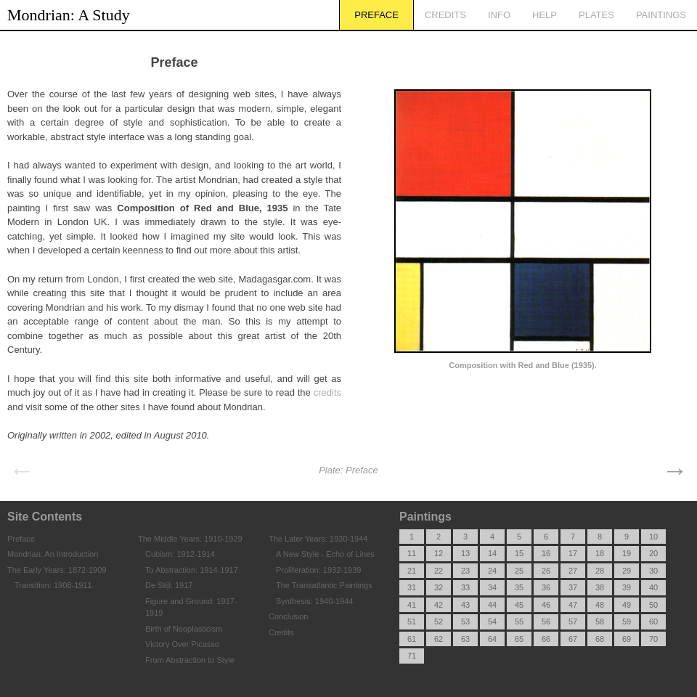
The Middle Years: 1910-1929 (190, 538)
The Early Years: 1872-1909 (56, 570)
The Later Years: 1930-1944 (318, 538)
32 (438, 587)
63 (465, 639)
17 (572, 553)
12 (438, 553)
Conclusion (288, 616)
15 (519, 553)
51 (411, 621)
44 (492, 604)
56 (546, 621)
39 (626, 587)
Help (544, 14)
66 (546, 639)
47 (572, 604)
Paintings (661, 14)
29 (626, 570)
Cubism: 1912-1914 (180, 554)
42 (438, 604)
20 (653, 553)
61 (411, 639)
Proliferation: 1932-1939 (318, 570)
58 (599, 621)
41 (411, 604)
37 (572, 587)
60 (653, 621)
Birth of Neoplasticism (183, 628)
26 (546, 570)
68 (599, 639)
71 (411, 655)
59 (626, 621)
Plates (596, 14)
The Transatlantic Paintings (324, 585)
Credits (445, 14)
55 (519, 621)
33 (465, 587)
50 (653, 604)
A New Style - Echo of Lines (325, 554)
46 (546, 604)
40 (653, 587)
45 (519, 604)
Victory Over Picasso (182, 644)
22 (438, 570)
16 (546, 553)
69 (626, 639)
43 (465, 604)
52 (438, 621)
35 (519, 587)
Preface (376, 14)
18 (599, 553)
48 (599, 604)
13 (465, 553)
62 (438, 639)
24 (492, 570)
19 (626, 553)
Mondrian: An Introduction (52, 554)
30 (653, 570)
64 (492, 639)
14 (492, 553)
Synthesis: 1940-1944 (314, 601)
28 (599, 570)
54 (492, 621)
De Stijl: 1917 (168, 585)
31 (411, 587)
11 (411, 553)
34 (492, 587)
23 (465, 570)
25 (519, 570)
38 (599, 587)
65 (519, 639)
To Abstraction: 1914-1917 (191, 570)
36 (546, 587)
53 (465, 621)
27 (572, 570)
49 (626, 604)
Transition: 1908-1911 (53, 585)
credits (327, 392)
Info (499, 14)
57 (572, 621)
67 (572, 639)
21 (411, 570)
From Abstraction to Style (190, 660)
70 (653, 639)
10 (653, 536)
